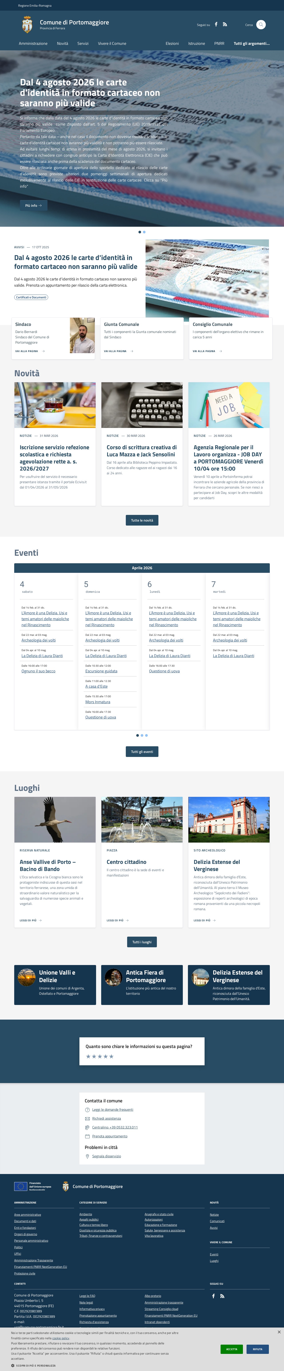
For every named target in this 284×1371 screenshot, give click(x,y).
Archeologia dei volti (39, 640)
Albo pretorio (153, 1295)
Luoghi (214, 1260)
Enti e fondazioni (25, 1227)
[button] (95, 1365)
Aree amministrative (27, 1214)
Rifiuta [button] (257, 1349)
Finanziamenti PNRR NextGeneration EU (40, 1266)
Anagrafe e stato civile (159, 1214)
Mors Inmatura (97, 702)
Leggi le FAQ (87, 1295)
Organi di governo (25, 1234)
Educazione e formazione (161, 1225)
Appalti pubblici (89, 1219)
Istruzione (196, 43)
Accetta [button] (231, 1349)
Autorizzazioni (154, 1219)
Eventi (214, 1254)
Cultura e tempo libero (93, 1225)
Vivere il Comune (112, 43)
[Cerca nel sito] (261, 25)
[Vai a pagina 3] (146, 735)
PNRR (219, 43)
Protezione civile (24, 1273)
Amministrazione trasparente (164, 1302)
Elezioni (172, 43)
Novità (62, 43)
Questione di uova (100, 717)
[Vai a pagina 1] (137, 735)
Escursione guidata (101, 671)
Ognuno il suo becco (38, 671)
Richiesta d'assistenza (94, 1322)
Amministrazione (33, 43)
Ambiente (85, 1214)
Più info (33, 205)
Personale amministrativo (31, 1240)
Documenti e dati (25, 1221)
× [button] (279, 1332)
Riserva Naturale (35, 850)
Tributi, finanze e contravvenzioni (100, 1235)
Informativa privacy (92, 1308)
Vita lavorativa (154, 1235)
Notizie (26, 435)
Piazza (112, 850)
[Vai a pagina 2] (142, 735)
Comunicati (217, 1221)
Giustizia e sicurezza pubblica (97, 1230)
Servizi (83, 43)
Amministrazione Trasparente (33, 1260)
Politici (18, 1247)
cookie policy (60, 1338)
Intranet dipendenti (157, 1322)
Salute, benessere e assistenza (165, 1230)
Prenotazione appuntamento (98, 1315)
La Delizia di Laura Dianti (42, 656)
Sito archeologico (209, 850)
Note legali (86, 1302)
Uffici (17, 1253)
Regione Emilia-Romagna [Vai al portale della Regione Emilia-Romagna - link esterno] (34, 5)
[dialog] (142, 1349)
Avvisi (19, 247)
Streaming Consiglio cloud (161, 1308)
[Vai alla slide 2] (144, 232)
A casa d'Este (96, 686)
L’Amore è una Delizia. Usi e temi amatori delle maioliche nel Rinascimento (45, 619)
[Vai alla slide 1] (139, 232)
